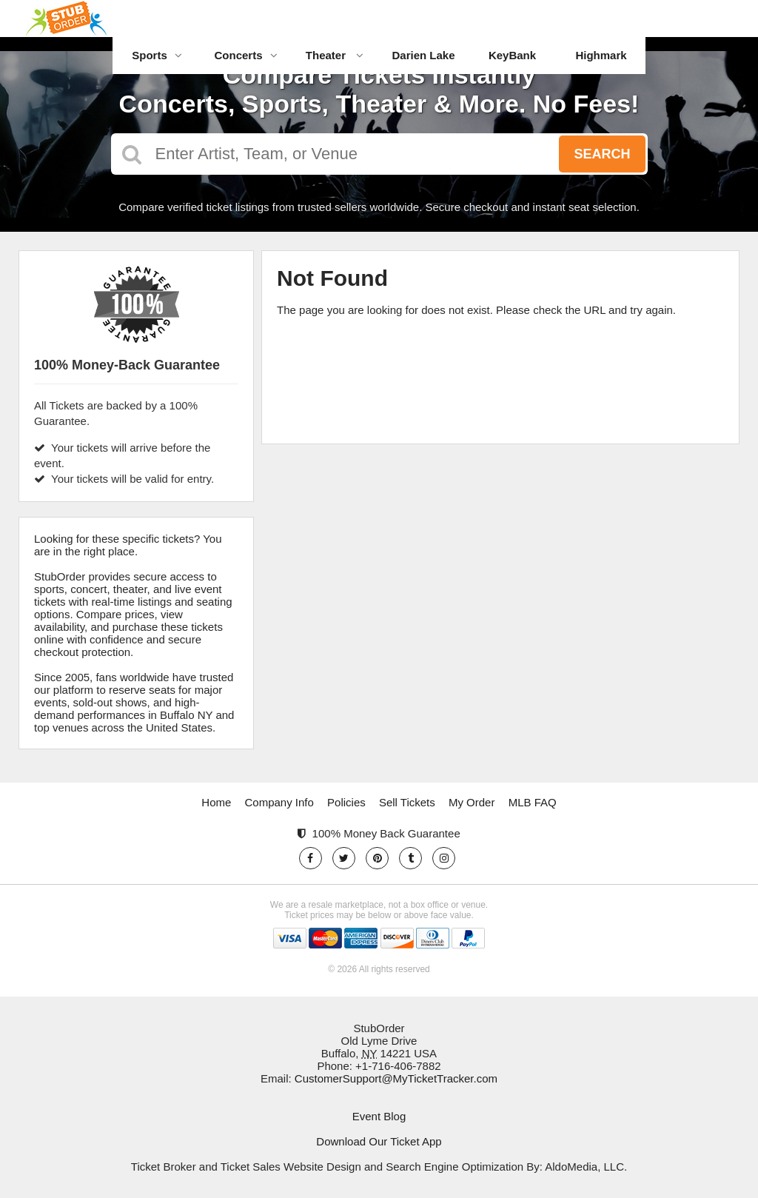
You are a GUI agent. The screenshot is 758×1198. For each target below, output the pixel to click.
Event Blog (379, 1116)
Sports (157, 55)
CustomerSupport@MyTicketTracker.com (396, 1078)
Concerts (245, 55)
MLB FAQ (533, 802)
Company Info (279, 802)
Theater (334, 55)
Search (602, 154)
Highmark (600, 55)
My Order (472, 802)
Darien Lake (423, 55)
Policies (346, 802)
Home (216, 802)
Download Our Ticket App (378, 1141)
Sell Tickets (407, 802)
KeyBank (512, 55)
